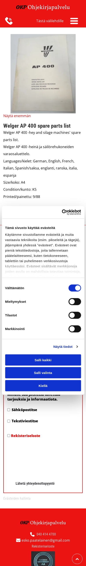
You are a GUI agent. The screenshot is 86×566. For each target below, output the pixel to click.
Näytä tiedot (63, 329)
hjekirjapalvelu (51, 7)
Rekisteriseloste (25, 435)
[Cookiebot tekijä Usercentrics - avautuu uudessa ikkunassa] (62, 195)
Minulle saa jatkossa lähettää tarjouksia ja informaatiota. (33, 397)
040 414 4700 (46, 499)
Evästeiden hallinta (17, 463)
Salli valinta (43, 355)
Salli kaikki (43, 342)
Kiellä (42, 368)
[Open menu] (74, 20)
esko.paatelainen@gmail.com (46, 505)
